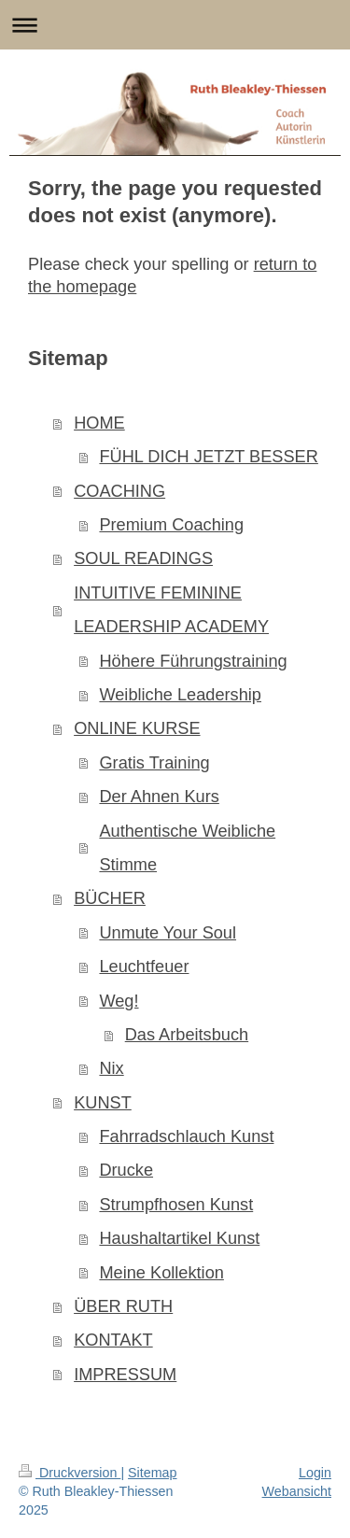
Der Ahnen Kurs (158, 796)
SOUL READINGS (143, 558)
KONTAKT (113, 1340)
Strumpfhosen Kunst (176, 1204)
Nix (111, 1068)
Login (315, 1472)
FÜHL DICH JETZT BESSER (208, 456)
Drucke (126, 1170)
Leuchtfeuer (144, 966)
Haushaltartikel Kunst (179, 1238)
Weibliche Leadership (180, 694)
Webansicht (296, 1491)
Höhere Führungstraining (193, 661)
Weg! (118, 1001)
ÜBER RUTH (123, 1306)
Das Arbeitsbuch (186, 1034)
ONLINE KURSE (137, 728)
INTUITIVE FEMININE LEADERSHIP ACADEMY (171, 610)
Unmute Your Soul (167, 933)
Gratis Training (154, 763)
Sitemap (152, 1472)
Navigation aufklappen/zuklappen (175, 25)
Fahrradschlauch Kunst (186, 1136)
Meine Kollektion (161, 1272)
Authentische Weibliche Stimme (187, 848)
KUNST (103, 1103)
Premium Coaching (171, 524)
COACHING (119, 491)
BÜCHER (110, 898)
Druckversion (69, 1472)
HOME (99, 423)
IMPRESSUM (125, 1374)
